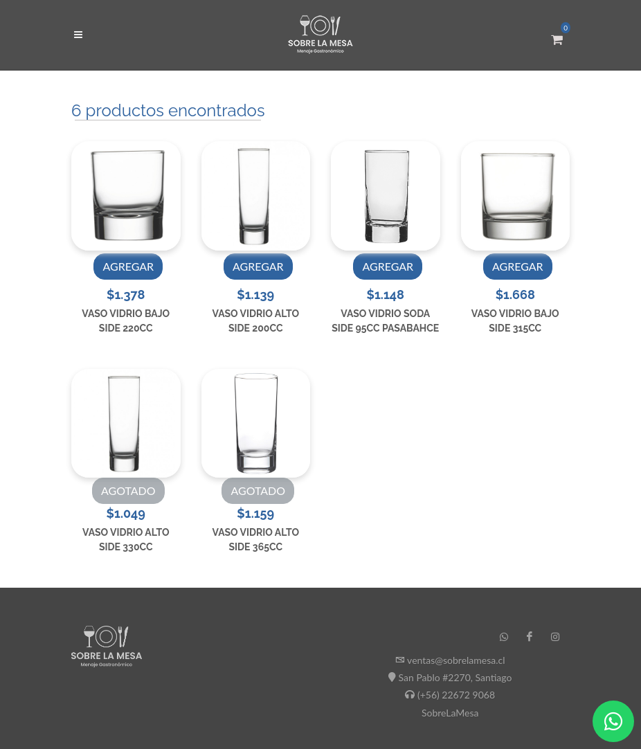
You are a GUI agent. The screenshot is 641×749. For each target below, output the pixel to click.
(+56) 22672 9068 (456, 695)
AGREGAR (128, 266)
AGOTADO (128, 490)
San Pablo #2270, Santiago (455, 677)
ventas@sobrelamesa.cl (456, 660)
